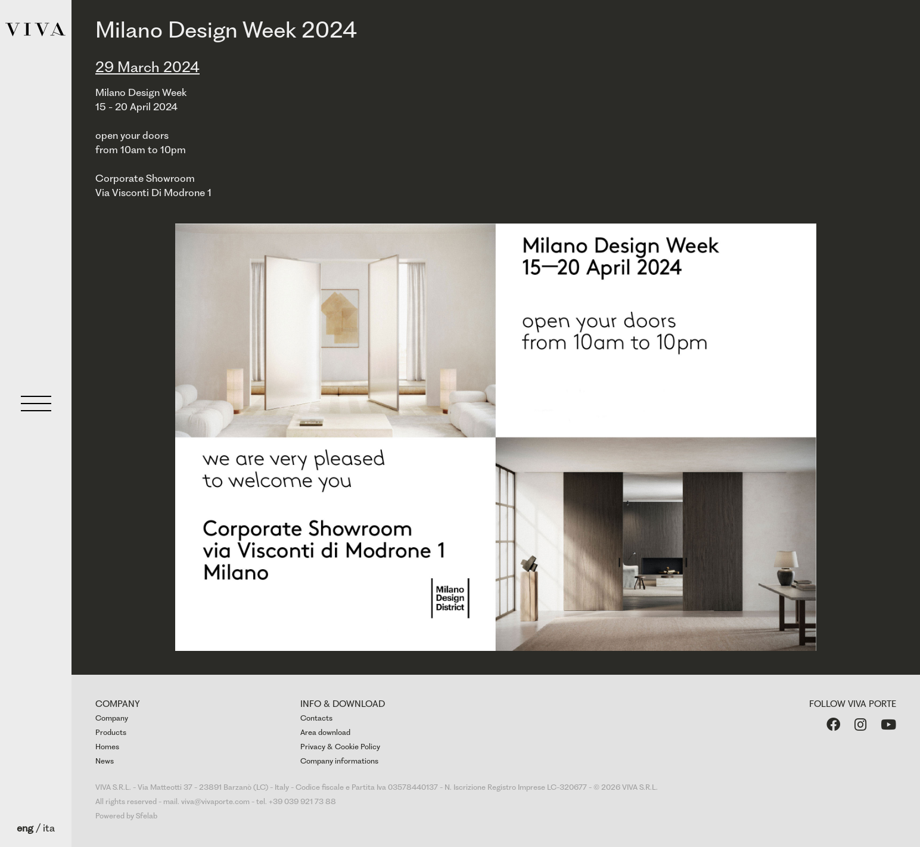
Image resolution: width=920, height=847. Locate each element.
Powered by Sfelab (126, 815)
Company (111, 717)
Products (110, 732)
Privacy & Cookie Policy (340, 746)
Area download (325, 732)
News (104, 760)
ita (49, 828)
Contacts (316, 717)
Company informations (339, 760)
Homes (107, 746)
